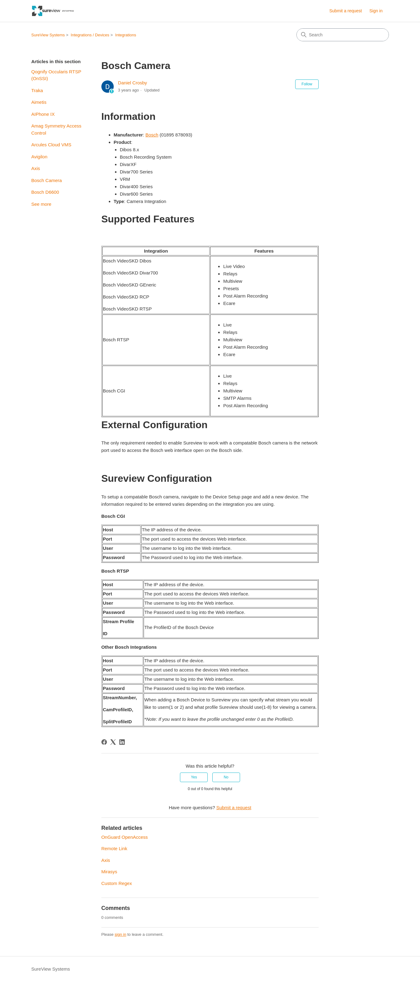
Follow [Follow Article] (307, 84)
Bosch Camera (46, 180)
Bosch (151, 134)
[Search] (343, 35)
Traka (37, 90)
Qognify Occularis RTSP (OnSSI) (56, 75)
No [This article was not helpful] (226, 777)
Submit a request (345, 10)
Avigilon (39, 156)
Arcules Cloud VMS (51, 144)
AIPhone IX (43, 114)
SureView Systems (48, 35)
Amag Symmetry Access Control (56, 129)
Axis (35, 168)
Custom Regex (116, 883)
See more (41, 204)
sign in (120, 934)
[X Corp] (113, 742)
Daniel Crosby (132, 82)
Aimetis (39, 102)
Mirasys (109, 871)
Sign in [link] (376, 10)
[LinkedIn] (122, 742)
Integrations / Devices (90, 35)
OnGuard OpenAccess (124, 837)
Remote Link (114, 848)
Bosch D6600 (45, 192)
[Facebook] (104, 742)
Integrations (125, 35)
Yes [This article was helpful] (194, 777)
